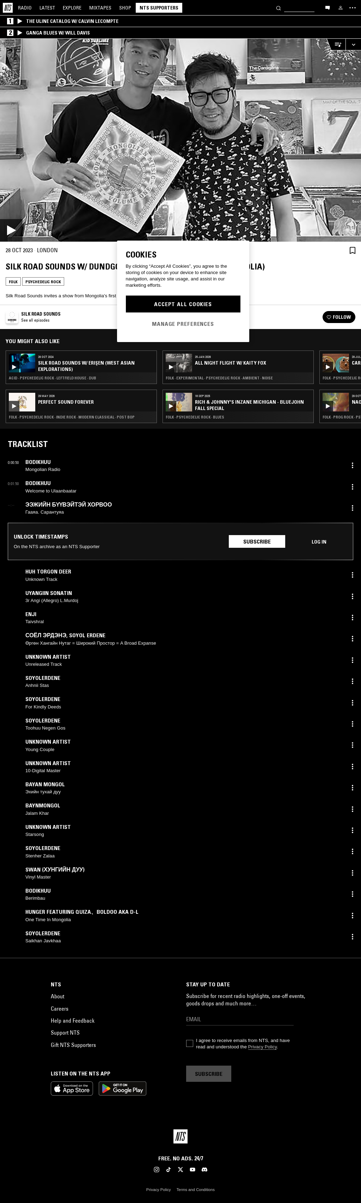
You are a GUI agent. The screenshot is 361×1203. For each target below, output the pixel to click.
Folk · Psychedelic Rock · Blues (195, 417)
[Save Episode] (352, 250)
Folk (13, 281)
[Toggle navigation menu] (352, 8)
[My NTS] (340, 8)
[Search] (278, 7)
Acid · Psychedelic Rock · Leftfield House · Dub (52, 378)
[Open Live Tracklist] (335, 44)
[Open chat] (327, 7)
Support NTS (65, 1032)
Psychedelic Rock (43, 281)
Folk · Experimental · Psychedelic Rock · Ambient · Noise (219, 378)
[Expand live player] (353, 44)
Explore (72, 8)
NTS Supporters (159, 8)
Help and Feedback (72, 1020)
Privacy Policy (262, 1046)
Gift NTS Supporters (73, 1044)
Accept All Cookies (183, 304)
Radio (25, 8)
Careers (59, 1008)
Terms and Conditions (196, 1190)
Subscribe (257, 541)
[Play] (180, 140)
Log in (319, 542)
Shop (125, 8)
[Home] (8, 8)
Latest (47, 8)
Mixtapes (100, 8)
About (57, 996)
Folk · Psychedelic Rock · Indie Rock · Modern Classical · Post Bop (72, 417)
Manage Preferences (183, 323)
